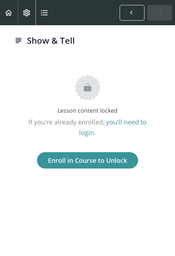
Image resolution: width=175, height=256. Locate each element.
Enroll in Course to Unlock (87, 160)
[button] (9, 12)
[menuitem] (26, 12)
